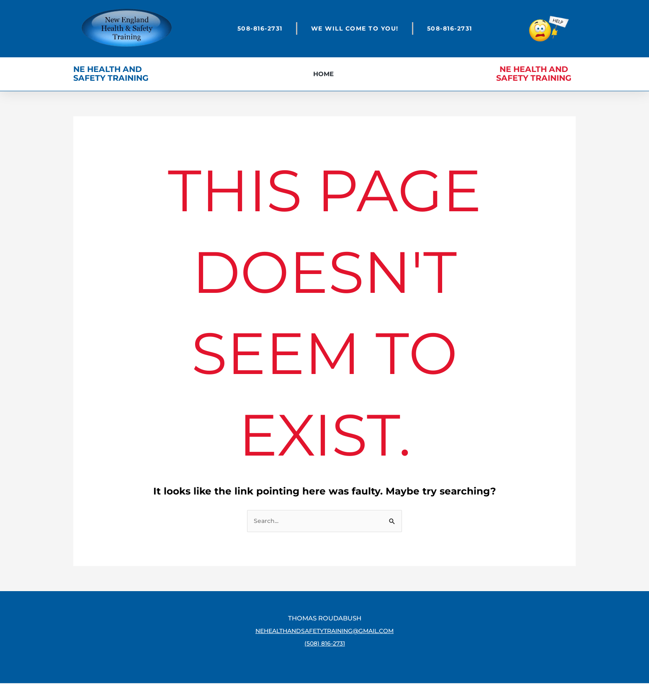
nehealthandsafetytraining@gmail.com (324, 631)
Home (323, 74)
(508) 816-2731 (324, 644)
